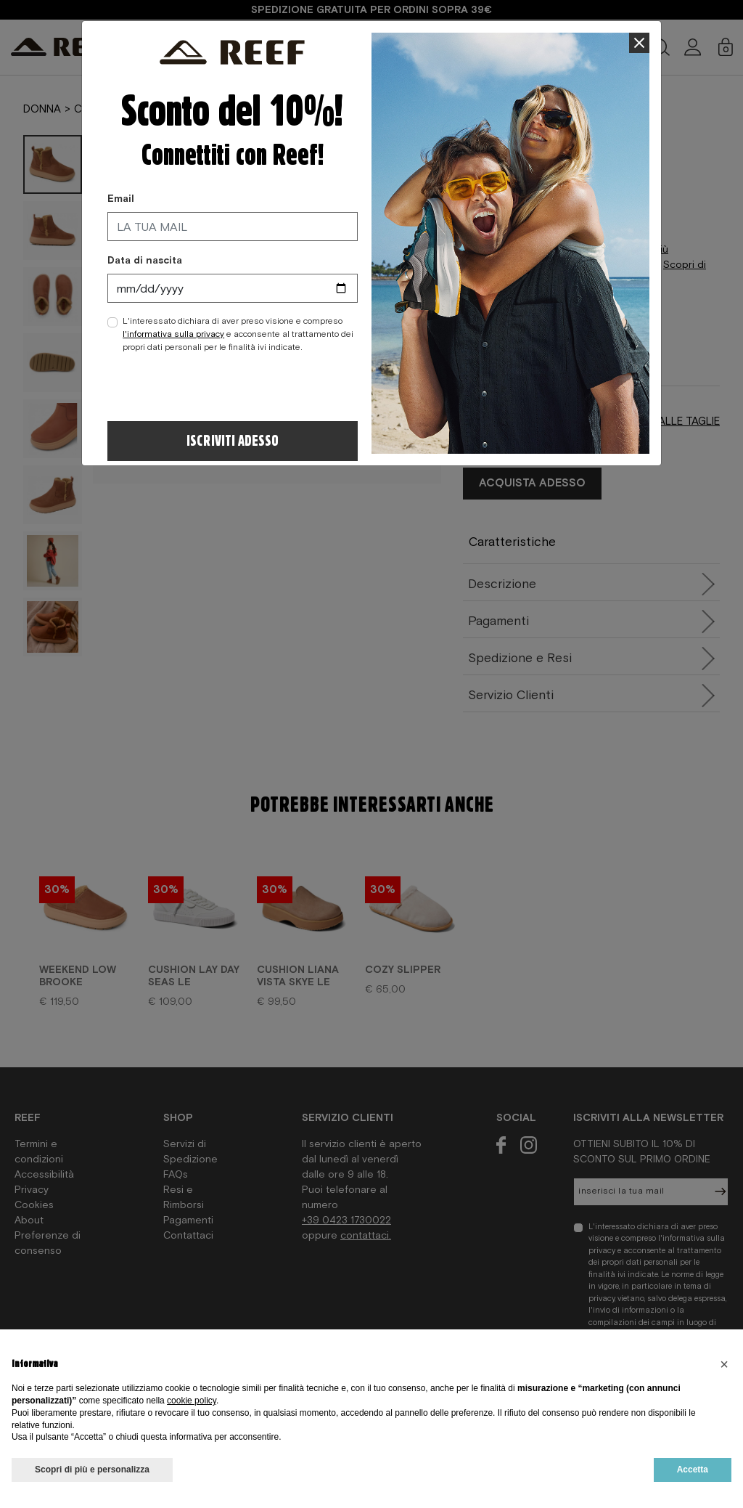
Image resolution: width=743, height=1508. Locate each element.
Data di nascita (144, 260)
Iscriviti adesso (232, 441)
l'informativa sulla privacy (173, 334)
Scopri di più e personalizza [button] (92, 1469)
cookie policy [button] (191, 1400)
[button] (724, 1364)
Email (120, 198)
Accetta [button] (692, 1469)
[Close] (639, 43)
